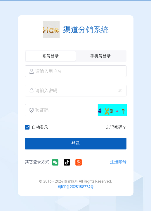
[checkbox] (38, 127)
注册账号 (118, 161)
